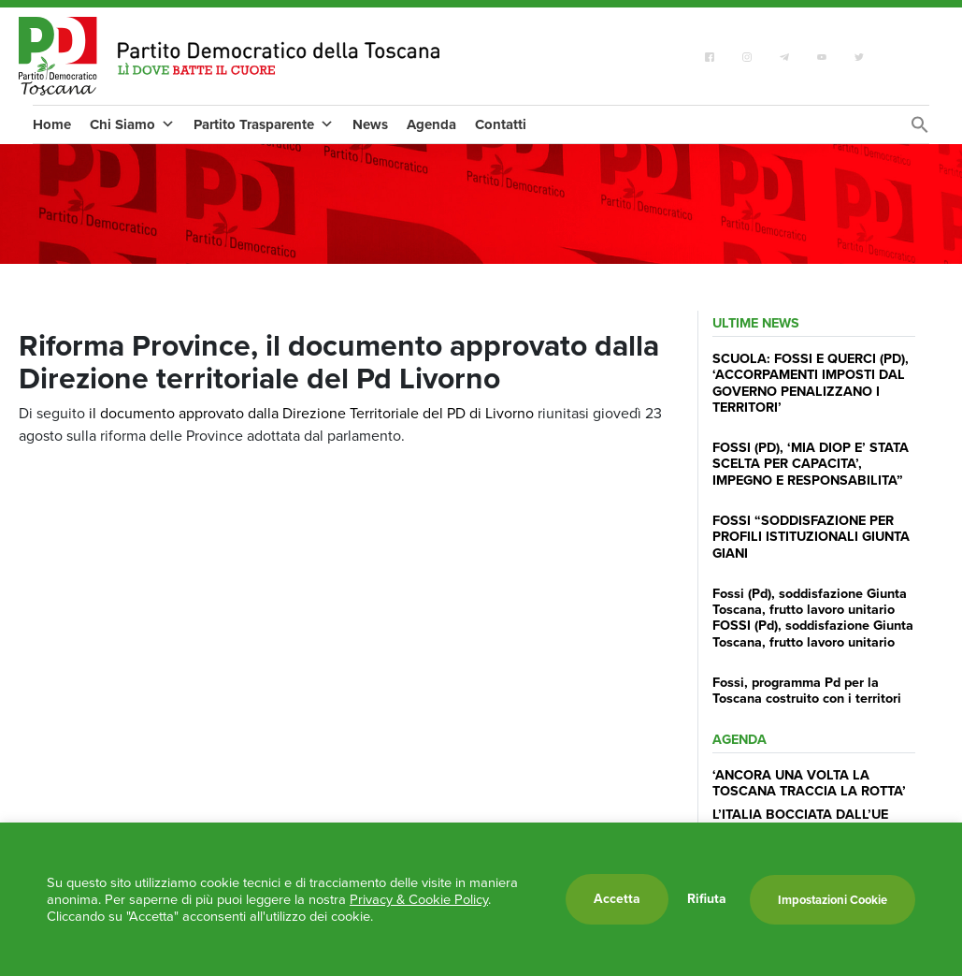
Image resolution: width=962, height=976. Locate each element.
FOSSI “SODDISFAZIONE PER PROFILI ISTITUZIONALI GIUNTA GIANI (811, 536)
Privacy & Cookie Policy (419, 899)
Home (52, 124)
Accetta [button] (617, 899)
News (370, 124)
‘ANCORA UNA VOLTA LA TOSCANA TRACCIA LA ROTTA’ (809, 783)
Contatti (500, 124)
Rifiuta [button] (706, 899)
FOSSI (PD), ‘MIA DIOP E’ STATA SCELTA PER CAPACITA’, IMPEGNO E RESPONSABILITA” (810, 463)
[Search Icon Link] (920, 129)
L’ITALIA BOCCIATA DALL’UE (800, 814)
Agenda (431, 124)
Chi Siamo (132, 124)
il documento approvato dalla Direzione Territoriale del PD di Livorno (311, 413)
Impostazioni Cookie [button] (832, 900)
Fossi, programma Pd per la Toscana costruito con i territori (806, 690)
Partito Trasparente (264, 124)
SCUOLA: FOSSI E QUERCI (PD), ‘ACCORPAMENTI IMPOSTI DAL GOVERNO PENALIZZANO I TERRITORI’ (810, 382)
